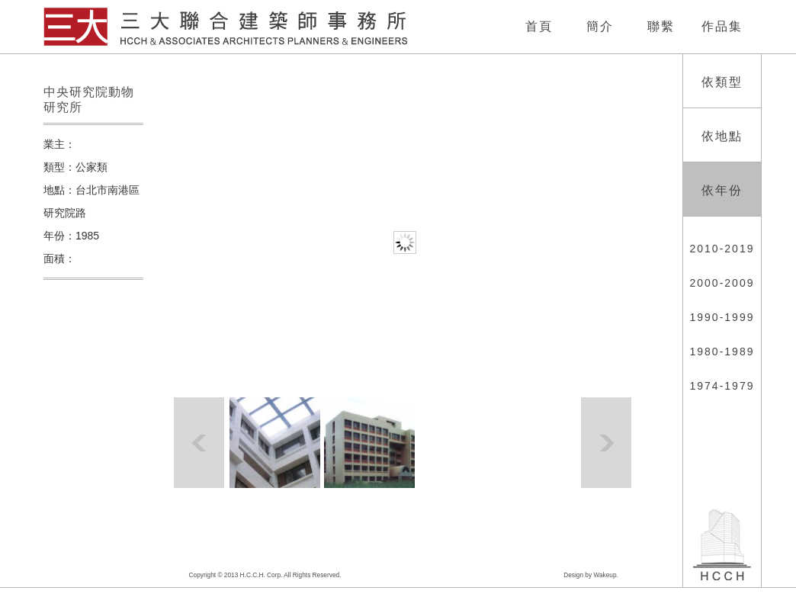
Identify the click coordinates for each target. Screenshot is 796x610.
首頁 (539, 26)
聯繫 (661, 26)
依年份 (722, 190)
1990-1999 (722, 317)
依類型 (722, 81)
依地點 (722, 136)
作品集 (722, 26)
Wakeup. (605, 575)
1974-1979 (722, 386)
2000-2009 (722, 283)
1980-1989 (722, 351)
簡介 (600, 26)
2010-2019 (722, 248)
